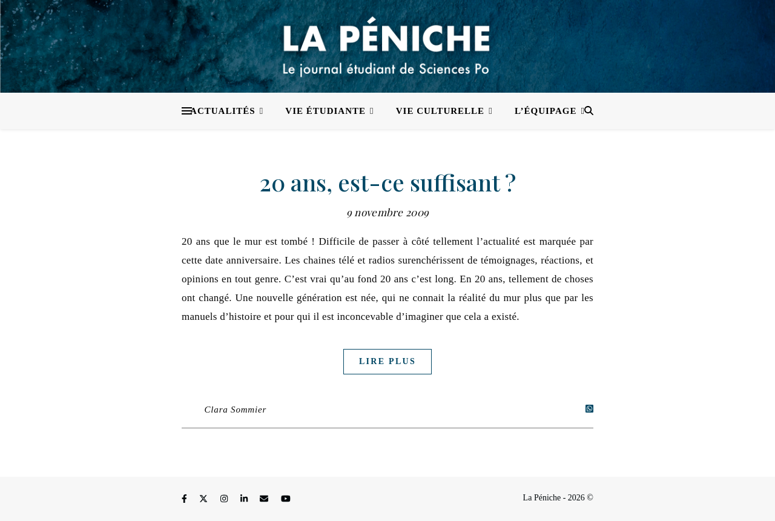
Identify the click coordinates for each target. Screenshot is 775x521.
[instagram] (225, 499)
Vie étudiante (325, 111)
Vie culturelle (440, 111)
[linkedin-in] (245, 499)
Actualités (223, 111)
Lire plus (387, 361)
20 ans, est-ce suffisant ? (388, 182)
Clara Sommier (236, 409)
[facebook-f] (185, 499)
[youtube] (286, 499)
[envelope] (265, 499)
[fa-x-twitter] (204, 499)
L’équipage (546, 111)
